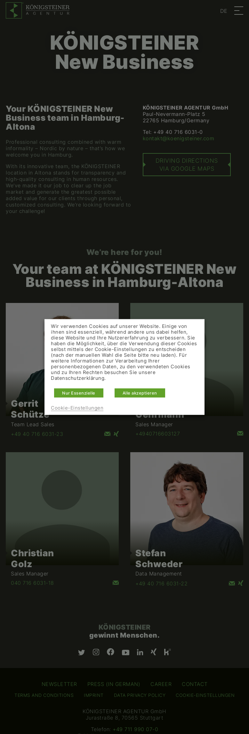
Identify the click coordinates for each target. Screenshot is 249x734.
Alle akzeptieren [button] (140, 393)
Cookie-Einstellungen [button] (77, 408)
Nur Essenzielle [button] (78, 393)
